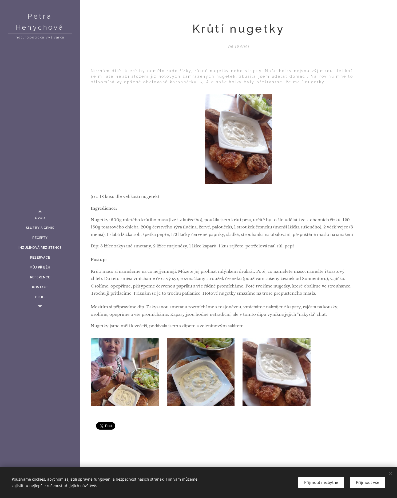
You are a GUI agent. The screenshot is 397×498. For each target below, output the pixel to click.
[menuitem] (40, 218)
